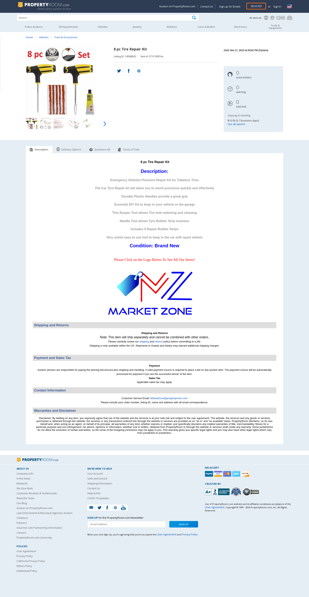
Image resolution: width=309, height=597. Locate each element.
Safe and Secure (97, 478)
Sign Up (184, 524)
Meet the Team (25, 498)
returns (159, 341)
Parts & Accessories (66, 37)
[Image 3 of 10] (59, 123)
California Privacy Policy (31, 561)
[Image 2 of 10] (45, 123)
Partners (22, 523)
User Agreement (26, 551)
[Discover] (245, 474)
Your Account (95, 473)
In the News (24, 478)
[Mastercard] (227, 474)
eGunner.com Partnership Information (39, 527)
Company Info (25, 473)
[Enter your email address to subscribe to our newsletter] (126, 524)
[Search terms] (108, 17)
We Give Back (25, 488)
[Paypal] (209, 474)
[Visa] (218, 474)
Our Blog (22, 503)
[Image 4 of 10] (73, 123)
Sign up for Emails (229, 6)
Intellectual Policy (27, 571)
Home (29, 37)
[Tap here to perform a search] (194, 18)
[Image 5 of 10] (87, 123)
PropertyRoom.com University (34, 537)
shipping (144, 341)
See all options (236, 124)
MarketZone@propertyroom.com (168, 398)
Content (4, 50)
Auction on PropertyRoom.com (177, 6)
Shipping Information (99, 483)
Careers (21, 532)
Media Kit (22, 483)
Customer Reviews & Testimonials (37, 493)
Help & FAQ (94, 493)
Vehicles (43, 37)
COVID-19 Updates (98, 498)
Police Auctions (34, 27)
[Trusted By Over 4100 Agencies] (236, 492)
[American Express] (236, 474)
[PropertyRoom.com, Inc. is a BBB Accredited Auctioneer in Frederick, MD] (218, 491)
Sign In (277, 6)
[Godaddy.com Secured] (251, 491)
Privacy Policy (25, 556)
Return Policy (24, 566)
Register (256, 6)
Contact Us (206, 6)
